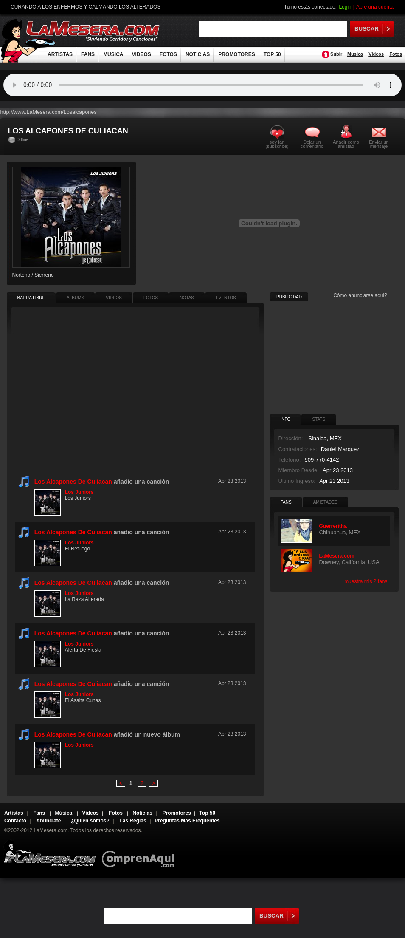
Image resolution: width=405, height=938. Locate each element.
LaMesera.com (93, 31)
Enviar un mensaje (378, 143)
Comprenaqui (140, 853)
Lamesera (49, 853)
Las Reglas (132, 821)
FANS (88, 54)
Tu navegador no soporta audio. (202, 85)
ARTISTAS (60, 54)
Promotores (176, 813)
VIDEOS (141, 54)
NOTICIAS (198, 54)
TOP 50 (272, 54)
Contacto (15, 821)
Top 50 (207, 813)
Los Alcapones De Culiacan (73, 481)
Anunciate (49, 821)
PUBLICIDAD (289, 297)
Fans (39, 813)
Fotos (395, 54)
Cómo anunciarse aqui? (360, 295)
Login (345, 7)
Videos (376, 54)
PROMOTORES (236, 54)
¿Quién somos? (90, 821)
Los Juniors (79, 492)
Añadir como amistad (346, 143)
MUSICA (113, 54)
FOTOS (168, 54)
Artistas (13, 813)
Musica (355, 54)
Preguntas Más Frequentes (187, 821)
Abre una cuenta (375, 7)
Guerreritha (333, 526)
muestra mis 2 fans (365, 581)
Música (64, 813)
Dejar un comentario (312, 144)
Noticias (142, 813)
